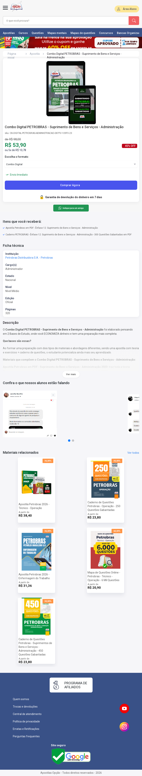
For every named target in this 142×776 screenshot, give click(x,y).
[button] (69, 440)
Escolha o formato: (17, 156)
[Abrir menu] (5, 9)
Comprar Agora (70, 185)
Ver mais (71, 374)
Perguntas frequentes (26, 736)
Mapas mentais (57, 33)
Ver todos (133, 452)
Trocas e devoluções (25, 706)
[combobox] (61, 20)
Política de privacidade (26, 721)
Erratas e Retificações (26, 728)
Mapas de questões (83, 33)
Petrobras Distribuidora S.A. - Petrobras (29, 257)
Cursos (23, 33)
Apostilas (9, 33)
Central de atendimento (27, 714)
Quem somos (21, 699)
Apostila (35, 53)
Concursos (106, 33)
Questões (38, 33)
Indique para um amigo (71, 208)
